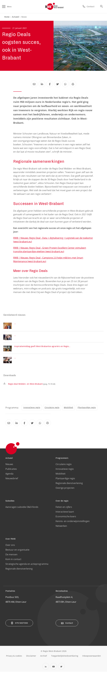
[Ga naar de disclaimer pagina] (31, 657)
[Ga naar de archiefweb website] (43, 657)
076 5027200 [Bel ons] (19, 624)
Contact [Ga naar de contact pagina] (67, 624)
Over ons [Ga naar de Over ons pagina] (10, 546)
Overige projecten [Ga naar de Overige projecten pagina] (65, 489)
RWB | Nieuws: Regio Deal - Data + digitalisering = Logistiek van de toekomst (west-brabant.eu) (53, 239)
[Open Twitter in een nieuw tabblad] (61, 667)
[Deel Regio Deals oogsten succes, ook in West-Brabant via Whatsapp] (65, 84)
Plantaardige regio (87, 409)
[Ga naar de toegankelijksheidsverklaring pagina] (64, 657)
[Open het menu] (3, 6)
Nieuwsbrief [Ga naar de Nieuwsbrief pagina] (11, 479)
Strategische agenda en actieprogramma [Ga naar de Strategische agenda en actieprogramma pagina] (26, 565)
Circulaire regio (52, 409)
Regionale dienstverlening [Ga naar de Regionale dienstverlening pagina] (69, 484)
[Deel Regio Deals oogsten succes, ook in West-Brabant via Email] (34, 84)
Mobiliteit (68, 409)
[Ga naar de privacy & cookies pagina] (14, 657)
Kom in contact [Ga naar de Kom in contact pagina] (13, 560)
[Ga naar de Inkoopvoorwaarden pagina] (91, 657)
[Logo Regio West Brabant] (54, 6)
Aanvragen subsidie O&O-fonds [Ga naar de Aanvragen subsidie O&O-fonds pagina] (21, 508)
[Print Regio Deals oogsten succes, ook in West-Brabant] (73, 84)
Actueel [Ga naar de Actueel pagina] (9, 459)
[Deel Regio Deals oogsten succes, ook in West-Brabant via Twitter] (57, 84)
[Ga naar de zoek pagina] (102, 6)
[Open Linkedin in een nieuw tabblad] (45, 667)
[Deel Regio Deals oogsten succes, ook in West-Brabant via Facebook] (49, 84)
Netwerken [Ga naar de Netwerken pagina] (61, 527)
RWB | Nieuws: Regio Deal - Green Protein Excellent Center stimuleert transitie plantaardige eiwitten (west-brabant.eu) (49, 249)
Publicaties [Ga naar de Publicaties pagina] (11, 470)
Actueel (15, 17)
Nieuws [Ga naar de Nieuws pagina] (9, 465)
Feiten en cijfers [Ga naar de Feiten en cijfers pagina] (64, 508)
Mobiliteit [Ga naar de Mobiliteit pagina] (60, 474)
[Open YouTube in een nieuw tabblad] (53, 667)
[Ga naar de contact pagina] (88, 6)
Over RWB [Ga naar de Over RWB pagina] (10, 540)
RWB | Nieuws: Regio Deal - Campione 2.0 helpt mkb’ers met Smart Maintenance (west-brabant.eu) (48, 259)
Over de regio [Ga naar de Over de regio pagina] (62, 502)
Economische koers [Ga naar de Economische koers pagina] (66, 517)
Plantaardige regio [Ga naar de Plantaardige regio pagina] (65, 479)
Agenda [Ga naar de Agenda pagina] (9, 474)
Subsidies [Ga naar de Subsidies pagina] (9, 502)
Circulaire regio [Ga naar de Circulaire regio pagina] (64, 465)
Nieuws (24, 17)
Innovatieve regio (31, 409)
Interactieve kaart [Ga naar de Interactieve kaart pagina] (65, 512)
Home (7, 17)
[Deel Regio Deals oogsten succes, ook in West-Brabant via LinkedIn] (41, 84)
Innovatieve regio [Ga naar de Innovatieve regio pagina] (65, 470)
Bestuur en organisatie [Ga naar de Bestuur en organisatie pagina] (17, 550)
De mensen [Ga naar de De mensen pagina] (11, 555)
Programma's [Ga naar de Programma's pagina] (62, 459)
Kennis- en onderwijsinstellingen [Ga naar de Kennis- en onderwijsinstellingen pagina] (73, 522)
